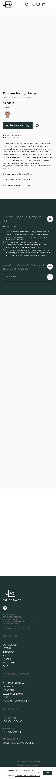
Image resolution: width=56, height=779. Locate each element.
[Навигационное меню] (51, 4)
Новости (8, 690)
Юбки (6, 655)
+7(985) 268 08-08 (12, 721)
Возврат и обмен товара (17, 701)
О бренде (8, 686)
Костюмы (9, 662)
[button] (27, 4)
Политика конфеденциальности (28, 761)
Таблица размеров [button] (12, 135)
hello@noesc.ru (12, 732)
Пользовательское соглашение (28, 765)
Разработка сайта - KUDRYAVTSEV (16, 628)
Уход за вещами (13, 693)
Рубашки (8, 659)
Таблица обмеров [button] (11, 138)
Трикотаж (8, 652)
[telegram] (5, 608)
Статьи (7, 697)
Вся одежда (10, 644)
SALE (5, 666)
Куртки (7, 648)
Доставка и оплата (14, 683)
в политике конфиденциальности (27, 775)
